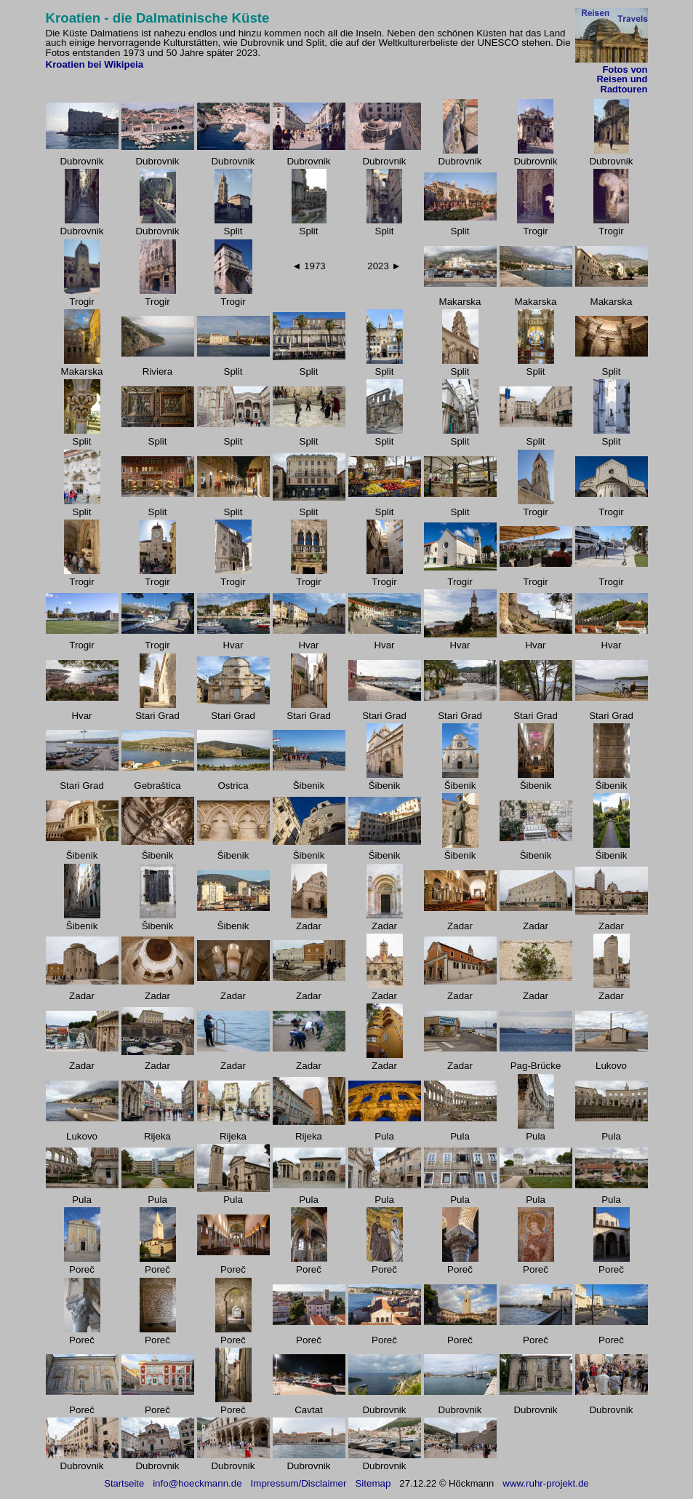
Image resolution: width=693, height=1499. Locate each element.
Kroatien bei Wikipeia (95, 64)
